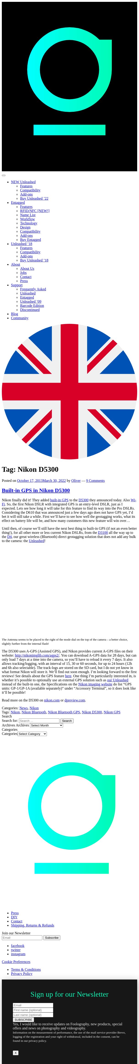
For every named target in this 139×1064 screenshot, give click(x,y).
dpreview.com (74, 700)
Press (24, 281)
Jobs (23, 273)
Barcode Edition (32, 306)
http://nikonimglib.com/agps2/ (37, 655)
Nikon (34, 708)
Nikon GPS (112, 712)
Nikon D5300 (92, 712)
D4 (9, 537)
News (23, 708)
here (68, 676)
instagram (18, 954)
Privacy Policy (21, 974)
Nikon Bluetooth (33, 712)
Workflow (27, 219)
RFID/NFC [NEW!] (34, 211)
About (15, 264)
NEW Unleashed (23, 182)
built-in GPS (59, 500)
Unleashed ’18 (21, 244)
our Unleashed (117, 680)
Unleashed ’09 (30, 301)
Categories (9, 734)
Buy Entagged (30, 240)
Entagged (18, 203)
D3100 (103, 533)
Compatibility (30, 190)
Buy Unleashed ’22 (34, 198)
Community (19, 318)
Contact (26, 277)
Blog (14, 314)
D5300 (84, 500)
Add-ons (26, 194)
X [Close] (16, 1053)
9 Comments (95, 481)
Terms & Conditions (26, 969)
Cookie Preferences (16, 962)
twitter (16, 950)
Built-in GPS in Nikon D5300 (36, 490)
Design (25, 227)
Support (17, 285)
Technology (28, 223)
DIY (14, 917)
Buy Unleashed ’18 (34, 260)
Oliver (76, 481)
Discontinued (30, 310)
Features (26, 186)
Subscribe (52, 937)
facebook (17, 946)
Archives (22, 725)
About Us (27, 268)
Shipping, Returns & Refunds (32, 925)
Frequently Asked (33, 289)
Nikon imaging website (95, 684)
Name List (27, 215)
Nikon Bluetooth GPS (64, 712)
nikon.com (52, 700)
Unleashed (28, 293)
